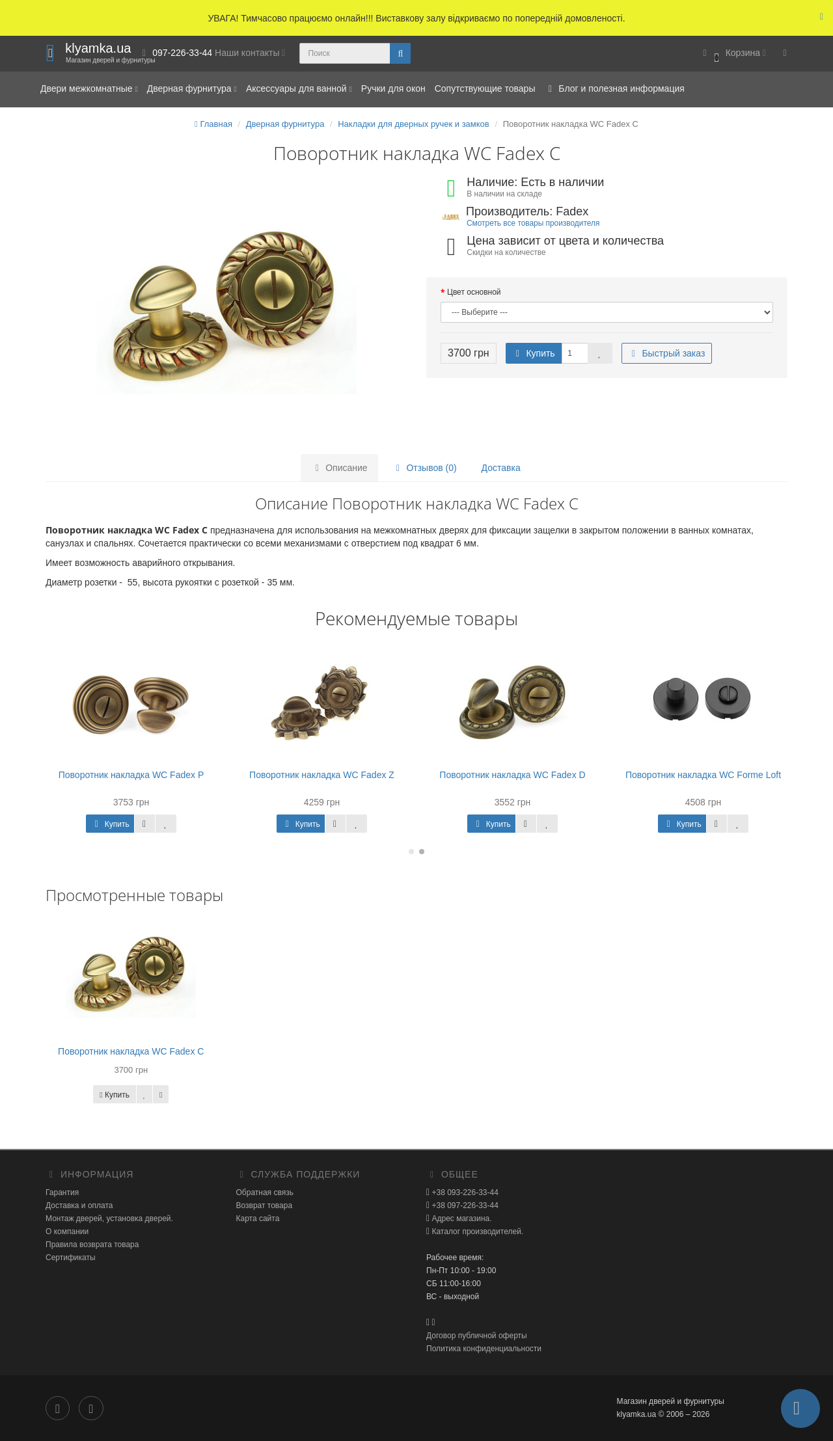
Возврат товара (264, 1205)
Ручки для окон (393, 88)
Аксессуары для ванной (299, 88)
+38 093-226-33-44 (464, 1192)
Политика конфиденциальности (483, 1348)
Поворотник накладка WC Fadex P (131, 775)
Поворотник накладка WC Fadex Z (321, 775)
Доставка (501, 468)
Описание (339, 468)
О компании (67, 1231)
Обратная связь (265, 1192)
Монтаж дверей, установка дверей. (109, 1218)
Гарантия (62, 1192)
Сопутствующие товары (485, 88)
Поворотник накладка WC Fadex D (512, 775)
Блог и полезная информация (614, 88)
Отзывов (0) (424, 468)
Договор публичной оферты (476, 1335)
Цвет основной (474, 292)
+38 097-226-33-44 (464, 1205)
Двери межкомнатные (89, 88)
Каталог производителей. (476, 1231)
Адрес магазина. (460, 1218)
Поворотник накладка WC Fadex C (131, 1051)
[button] (732, 54)
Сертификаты (71, 1257)
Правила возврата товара (92, 1244)
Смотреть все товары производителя (533, 223)
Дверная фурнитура (192, 88)
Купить (533, 353)
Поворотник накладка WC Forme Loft (703, 775)
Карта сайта (258, 1218)
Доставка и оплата (79, 1205)
